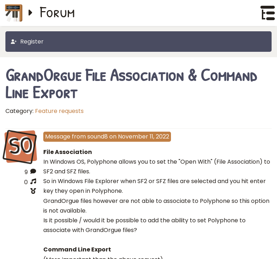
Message (57, 136)
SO (21, 146)
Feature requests (59, 111)
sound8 (97, 136)
